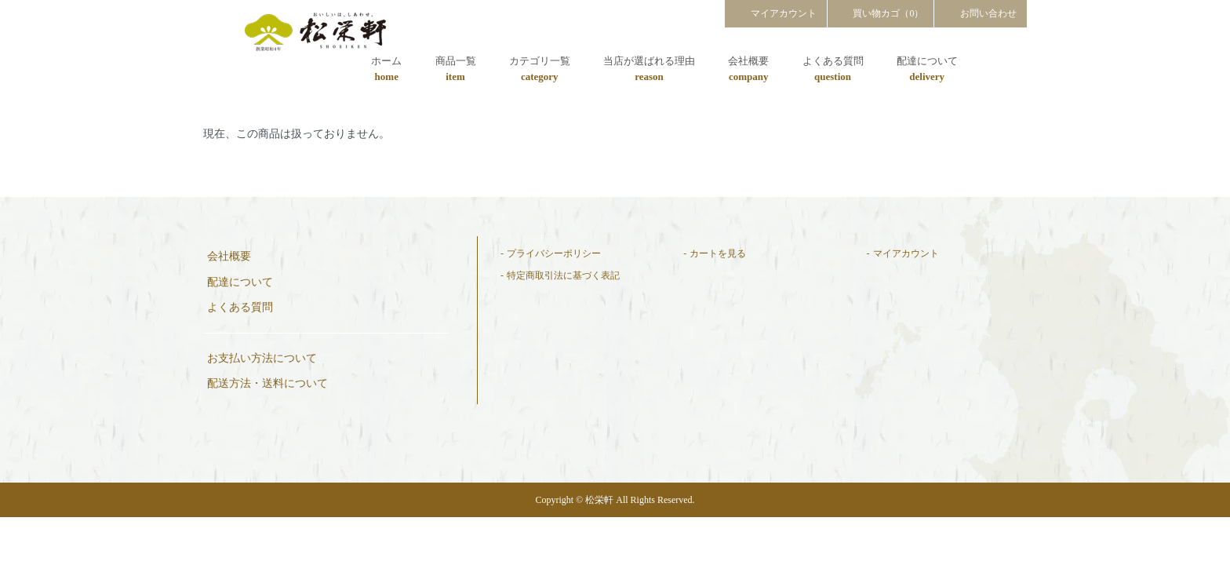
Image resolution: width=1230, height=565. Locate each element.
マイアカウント (776, 12)
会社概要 (748, 69)
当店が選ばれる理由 (649, 69)
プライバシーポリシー (554, 253)
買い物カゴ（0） (881, 12)
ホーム (386, 69)
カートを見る (718, 253)
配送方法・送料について (267, 383)
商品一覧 (455, 69)
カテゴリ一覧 (539, 69)
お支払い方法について (262, 358)
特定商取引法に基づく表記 (563, 275)
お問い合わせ (980, 12)
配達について (927, 69)
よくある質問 (833, 69)
